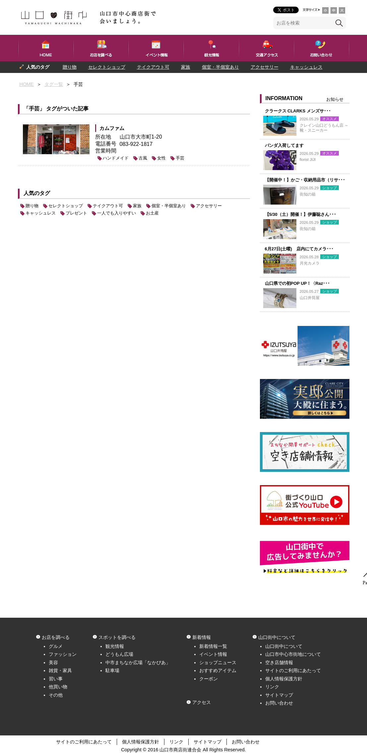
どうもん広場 (119, 654)
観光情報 (114, 646)
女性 (161, 158)
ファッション (63, 654)
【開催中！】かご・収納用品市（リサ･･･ (305, 179)
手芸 (180, 158)
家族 (185, 67)
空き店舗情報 (279, 662)
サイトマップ (279, 695)
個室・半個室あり (220, 67)
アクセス (201, 702)
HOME (27, 84)
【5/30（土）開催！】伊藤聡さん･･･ (300, 214)
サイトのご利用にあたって (293, 670)
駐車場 (112, 670)
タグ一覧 (53, 84)
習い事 (56, 678)
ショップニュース (217, 662)
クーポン (208, 678)
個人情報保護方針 (283, 678)
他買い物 (58, 686)
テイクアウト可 (153, 67)
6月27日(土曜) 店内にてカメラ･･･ (299, 248)
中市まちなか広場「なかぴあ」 (137, 662)
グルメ (56, 646)
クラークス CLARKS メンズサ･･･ (298, 110)
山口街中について (283, 646)
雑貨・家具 (60, 670)
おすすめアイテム (217, 670)
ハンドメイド (116, 158)
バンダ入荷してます (284, 145)
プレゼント (31, 78)
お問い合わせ (279, 703)
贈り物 (70, 67)
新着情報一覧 (213, 646)
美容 (53, 662)
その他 (56, 695)
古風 (143, 158)
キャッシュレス (306, 67)
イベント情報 (213, 654)
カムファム (111, 128)
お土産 (152, 213)
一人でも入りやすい (75, 78)
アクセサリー (264, 67)
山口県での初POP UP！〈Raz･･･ (297, 283)
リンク (272, 686)
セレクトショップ (106, 67)
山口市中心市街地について (293, 654)
